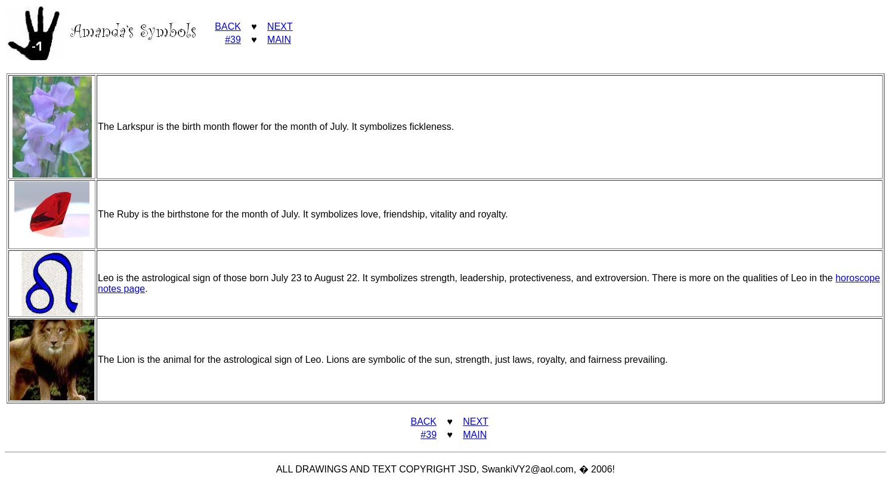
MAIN (279, 40)
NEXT (280, 26)
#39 (233, 40)
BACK (228, 26)
